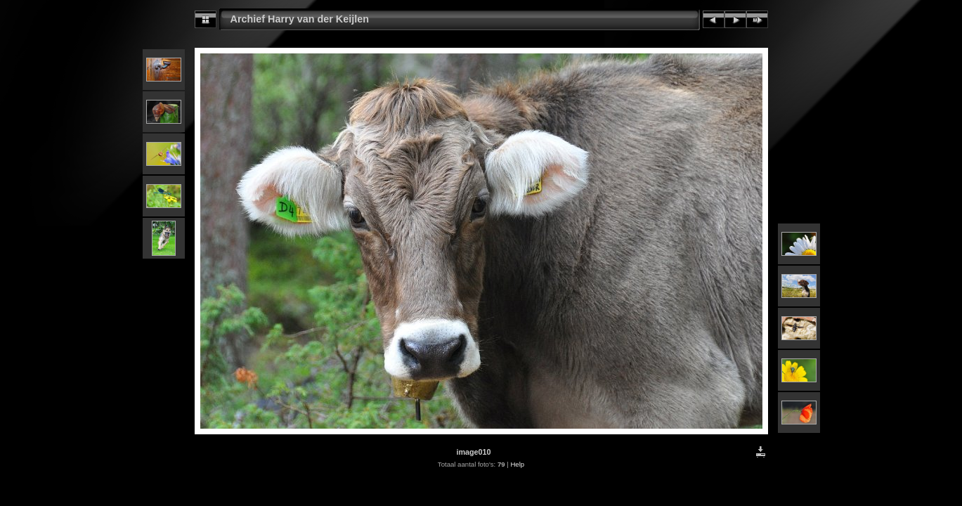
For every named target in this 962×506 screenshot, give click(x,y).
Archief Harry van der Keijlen (300, 19)
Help (517, 464)
